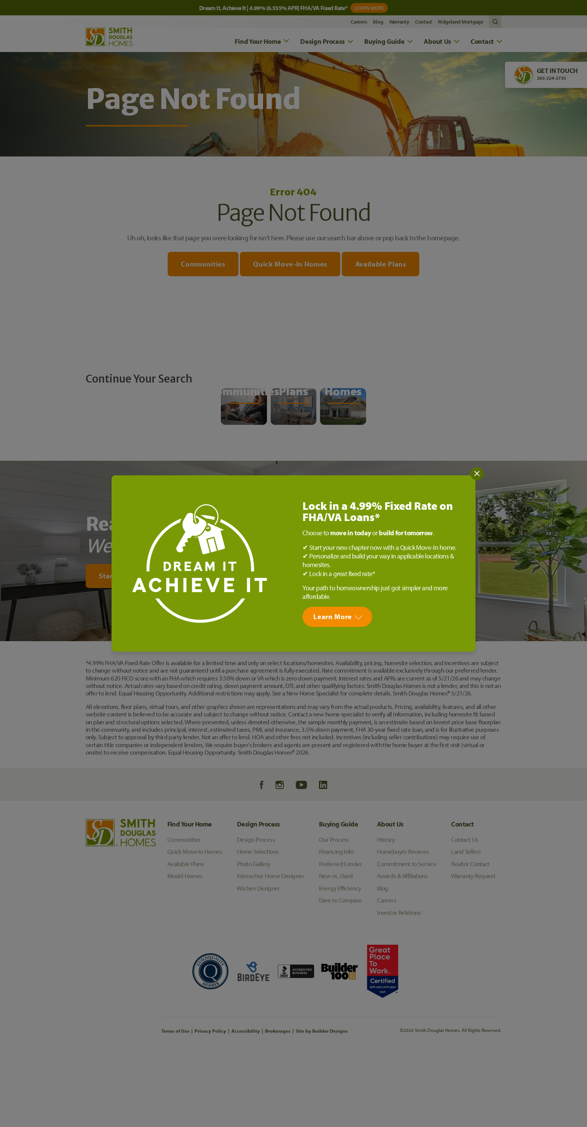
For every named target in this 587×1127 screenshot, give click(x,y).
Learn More (332, 616)
